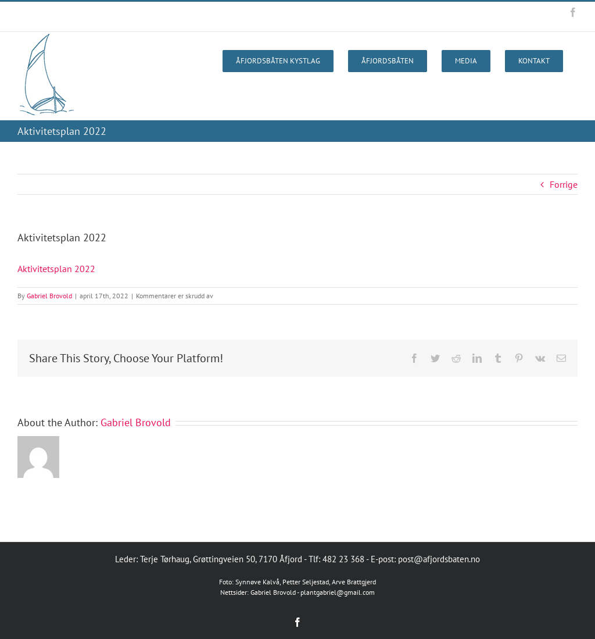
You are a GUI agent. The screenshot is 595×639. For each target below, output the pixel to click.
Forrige (564, 184)
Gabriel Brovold (49, 295)
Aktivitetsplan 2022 (56, 268)
